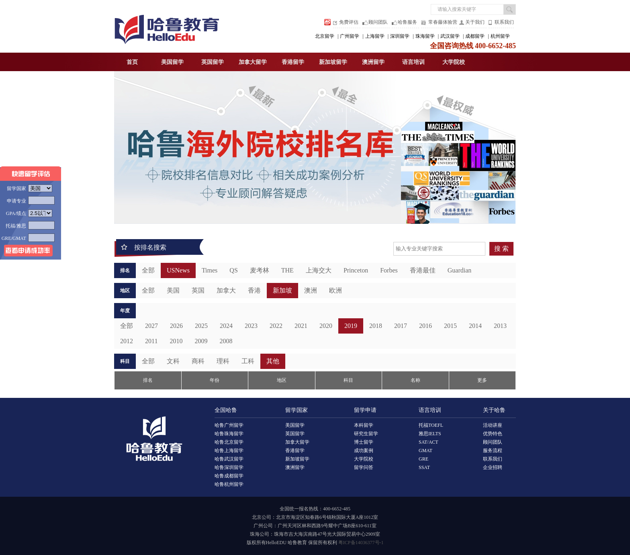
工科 (247, 361)
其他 (272, 361)
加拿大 (226, 290)
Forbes (389, 270)
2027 (151, 325)
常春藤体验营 (442, 22)
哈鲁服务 (407, 22)
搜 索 (501, 248)
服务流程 (492, 450)
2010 (176, 341)
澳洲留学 (373, 62)
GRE (423, 459)
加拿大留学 (253, 62)
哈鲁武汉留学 (229, 459)
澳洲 (310, 290)
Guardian (460, 270)
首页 (132, 62)
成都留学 (475, 36)
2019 (350, 325)
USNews (178, 270)
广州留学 (349, 36)
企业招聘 (492, 467)
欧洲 (335, 290)
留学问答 (363, 467)
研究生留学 (366, 433)
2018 (375, 325)
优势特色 (492, 433)
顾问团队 (378, 22)
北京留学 (324, 36)
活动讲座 (492, 425)
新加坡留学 (333, 62)
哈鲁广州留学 (229, 425)
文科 (173, 361)
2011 (151, 341)
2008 (225, 341)
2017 (400, 325)
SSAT (424, 467)
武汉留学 (450, 36)
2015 (450, 325)
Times (209, 270)
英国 (198, 290)
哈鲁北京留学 (229, 442)
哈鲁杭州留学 (229, 484)
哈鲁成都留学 (229, 476)
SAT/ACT (428, 442)
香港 (254, 290)
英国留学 (212, 62)
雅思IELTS (430, 433)
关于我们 (475, 22)
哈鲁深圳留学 (229, 467)
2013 (500, 325)
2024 (226, 325)
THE (287, 270)
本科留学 (363, 425)
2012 (126, 341)
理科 (223, 361)
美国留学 (172, 62)
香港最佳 (423, 270)
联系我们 (504, 22)
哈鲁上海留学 (229, 450)
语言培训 (413, 62)
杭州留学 (500, 36)
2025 (201, 325)
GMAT (425, 450)
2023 (251, 325)
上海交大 (318, 270)
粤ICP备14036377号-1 (361, 542)
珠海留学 (425, 36)
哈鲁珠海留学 (229, 433)
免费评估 (348, 22)
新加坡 (282, 290)
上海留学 (375, 36)
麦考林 (259, 270)
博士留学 (363, 442)
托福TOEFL (431, 425)
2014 (475, 325)
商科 (198, 361)
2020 (325, 325)
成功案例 (363, 450)
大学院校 (453, 62)
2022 (276, 325)
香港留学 (293, 62)
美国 (173, 290)
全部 (148, 270)
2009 (200, 341)
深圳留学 (399, 36)
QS (233, 270)
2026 (176, 325)
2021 (301, 325)
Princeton (356, 270)
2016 (425, 325)
